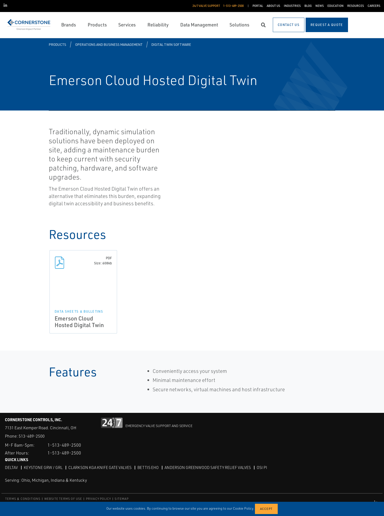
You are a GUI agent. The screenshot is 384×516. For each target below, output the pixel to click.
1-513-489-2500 (64, 445)
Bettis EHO (148, 467)
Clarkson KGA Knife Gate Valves (100, 467)
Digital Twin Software (171, 44)
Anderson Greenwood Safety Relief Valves (208, 467)
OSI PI (262, 467)
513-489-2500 (32, 436)
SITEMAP (121, 499)
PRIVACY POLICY (98, 499)
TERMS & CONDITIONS (23, 499)
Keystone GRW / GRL (43, 467)
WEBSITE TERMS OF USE (63, 499)
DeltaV (11, 467)
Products (57, 44)
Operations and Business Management (109, 44)
